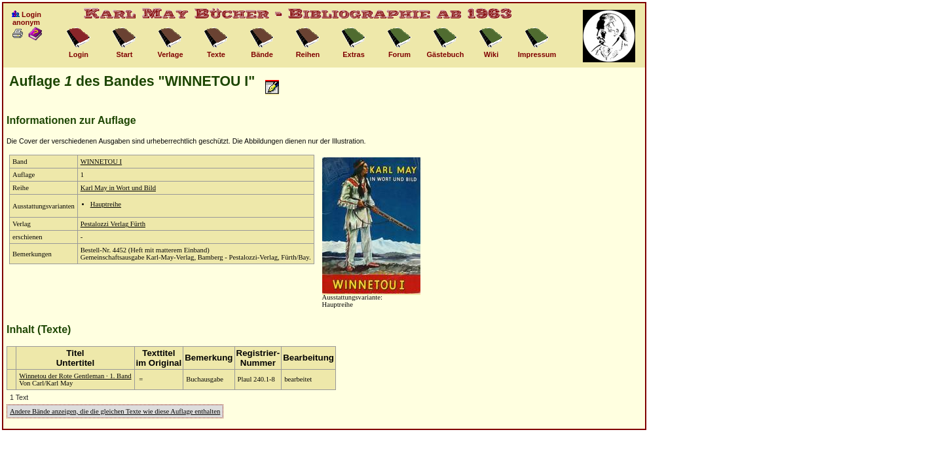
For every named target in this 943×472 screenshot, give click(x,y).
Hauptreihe (105, 204)
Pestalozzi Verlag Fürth (113, 223)
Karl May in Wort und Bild (118, 187)
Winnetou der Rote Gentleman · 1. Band (75, 376)
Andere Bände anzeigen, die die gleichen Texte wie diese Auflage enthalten (115, 411)
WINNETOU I (101, 161)
